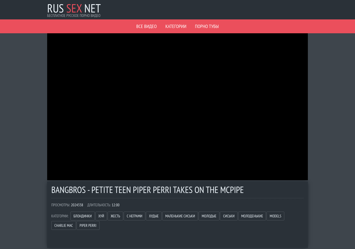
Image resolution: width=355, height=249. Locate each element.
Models (275, 216)
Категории (175, 26)
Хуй (101, 216)
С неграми (134, 216)
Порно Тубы (207, 26)
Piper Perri (88, 225)
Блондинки (82, 216)
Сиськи (228, 216)
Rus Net (74, 8)
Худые (154, 216)
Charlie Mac (63, 225)
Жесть (115, 216)
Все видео (146, 26)
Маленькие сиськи (180, 216)
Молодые (209, 216)
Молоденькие (252, 216)
